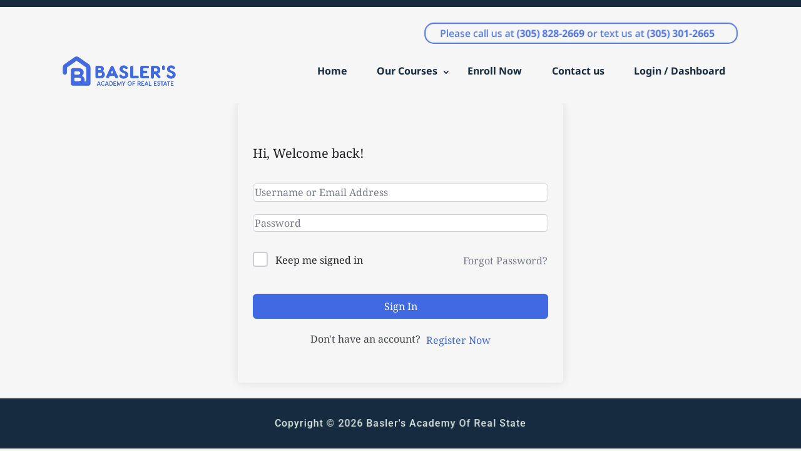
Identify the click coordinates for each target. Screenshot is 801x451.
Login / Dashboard (679, 71)
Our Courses (407, 71)
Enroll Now (494, 71)
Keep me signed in (319, 260)
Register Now (458, 340)
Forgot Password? (505, 260)
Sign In (400, 306)
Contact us (578, 71)
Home (332, 71)
